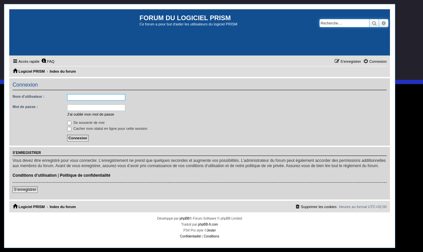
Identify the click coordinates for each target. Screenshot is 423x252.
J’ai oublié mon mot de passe (90, 114)
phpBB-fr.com (208, 224)
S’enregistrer (25, 189)
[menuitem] (48, 61)
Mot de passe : (25, 107)
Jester (211, 230)
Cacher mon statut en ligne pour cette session (107, 128)
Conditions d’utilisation (35, 175)
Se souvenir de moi (85, 123)
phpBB (184, 218)
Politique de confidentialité (85, 175)
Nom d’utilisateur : (29, 96)
